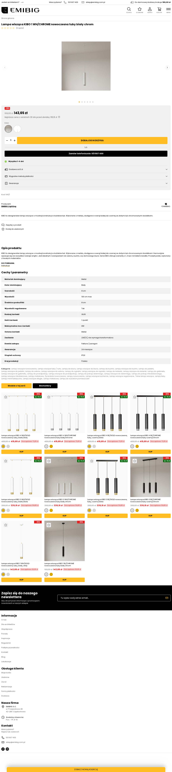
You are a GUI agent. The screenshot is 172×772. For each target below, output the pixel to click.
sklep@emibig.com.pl (95, 2)
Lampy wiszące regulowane (121, 376)
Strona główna (7, 18)
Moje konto (6, 672)
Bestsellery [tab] (45, 385)
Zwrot (3, 682)
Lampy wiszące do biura (87, 369)
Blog (3, 657)
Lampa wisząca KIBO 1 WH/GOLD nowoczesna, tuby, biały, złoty (15, 564)
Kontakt (4, 652)
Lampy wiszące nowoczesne (24, 369)
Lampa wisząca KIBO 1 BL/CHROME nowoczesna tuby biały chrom (59, 564)
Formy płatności (8, 691)
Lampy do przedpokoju (37, 374)
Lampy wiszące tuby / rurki (49, 369)
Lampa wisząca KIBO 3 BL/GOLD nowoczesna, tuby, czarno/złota (107, 500)
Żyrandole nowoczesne (55, 376)
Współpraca (6, 629)
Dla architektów (8, 624)
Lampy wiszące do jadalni (12, 371)
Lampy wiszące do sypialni (93, 371)
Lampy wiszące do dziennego (117, 374)
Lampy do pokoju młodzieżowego (147, 374)
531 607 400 (73, 2)
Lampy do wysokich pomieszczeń (74, 378)
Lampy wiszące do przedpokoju (63, 374)
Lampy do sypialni (73, 371)
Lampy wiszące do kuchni (126, 369)
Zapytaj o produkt (13, 225)
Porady (4, 633)
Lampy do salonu (32, 371)
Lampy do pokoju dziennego (90, 374)
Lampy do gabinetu (156, 371)
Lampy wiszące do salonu (52, 371)
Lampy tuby (160, 376)
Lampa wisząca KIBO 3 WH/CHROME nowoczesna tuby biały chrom (60, 500)
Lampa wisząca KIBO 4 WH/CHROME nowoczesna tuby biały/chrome (60, 436)
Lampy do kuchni (106, 369)
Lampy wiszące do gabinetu (13, 374)
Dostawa (5, 696)
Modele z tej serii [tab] (16, 385)
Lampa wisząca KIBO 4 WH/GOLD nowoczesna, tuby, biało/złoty (15, 436)
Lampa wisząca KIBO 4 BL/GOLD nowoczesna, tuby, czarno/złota (107, 436)
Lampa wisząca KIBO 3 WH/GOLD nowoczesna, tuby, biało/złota (15, 500)
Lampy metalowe (36, 376)
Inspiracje (5, 638)
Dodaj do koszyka (92, 140)
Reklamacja (6, 686)
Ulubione (5, 677)
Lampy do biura (69, 369)
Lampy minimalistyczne (11, 378)
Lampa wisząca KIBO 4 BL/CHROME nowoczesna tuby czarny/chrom (145, 436)
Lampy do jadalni (146, 369)
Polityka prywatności (10, 647)
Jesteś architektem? (10, 2)
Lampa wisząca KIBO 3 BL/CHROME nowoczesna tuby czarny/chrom (145, 500)
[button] (7, 140)
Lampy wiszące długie (32, 378)
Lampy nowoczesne (76, 376)
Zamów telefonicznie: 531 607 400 (86, 153)
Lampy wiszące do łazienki (135, 371)
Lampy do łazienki (114, 371)
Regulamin (6, 643)
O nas (3, 619)
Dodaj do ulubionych (15, 229)
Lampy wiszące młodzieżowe (14, 376)
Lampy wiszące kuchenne (97, 376)
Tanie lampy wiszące (144, 376)
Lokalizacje (6, 661)
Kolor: (7, 123)
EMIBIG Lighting (8, 206)
